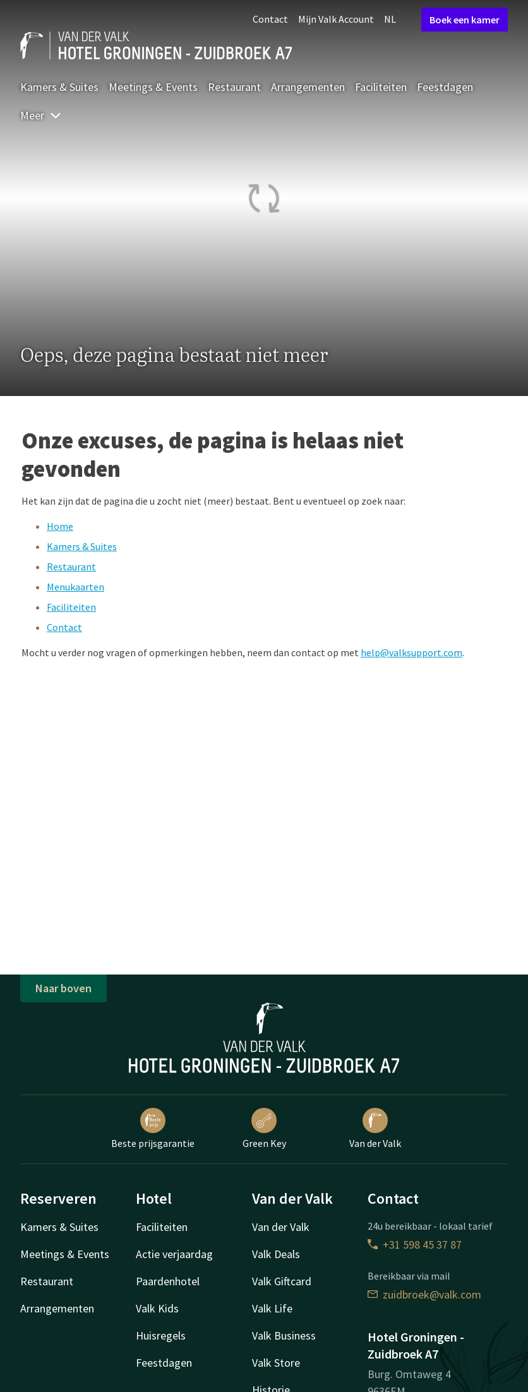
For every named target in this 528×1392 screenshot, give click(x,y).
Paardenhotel (168, 1281)
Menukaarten (75, 586)
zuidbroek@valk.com (424, 1294)
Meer (41, 115)
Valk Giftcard (281, 1281)
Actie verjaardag (174, 1254)
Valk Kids (157, 1308)
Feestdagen (445, 87)
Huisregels (161, 1335)
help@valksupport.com (411, 652)
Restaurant (234, 87)
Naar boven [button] (63, 988)
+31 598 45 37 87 (415, 1244)
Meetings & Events (153, 87)
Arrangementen (308, 87)
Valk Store (276, 1362)
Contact (270, 19)
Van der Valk (375, 1128)
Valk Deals (276, 1254)
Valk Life (272, 1308)
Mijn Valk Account (336, 19)
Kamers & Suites (59, 87)
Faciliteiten (381, 87)
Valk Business (284, 1335)
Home (60, 526)
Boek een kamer (464, 19)
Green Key (264, 1128)
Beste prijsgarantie (153, 1128)
